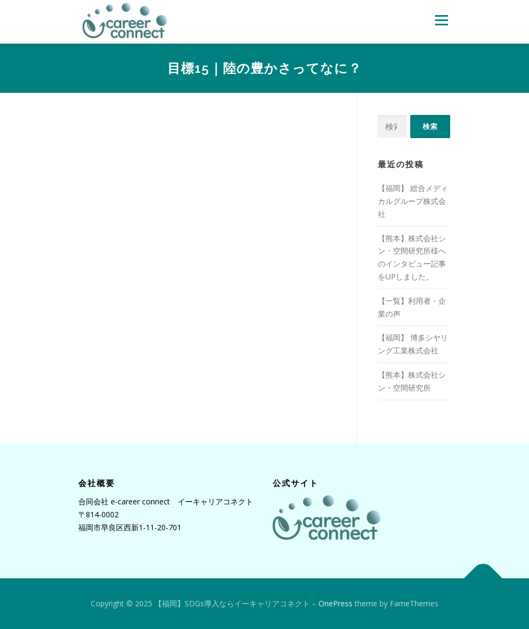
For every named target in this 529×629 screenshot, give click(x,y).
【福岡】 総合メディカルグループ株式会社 (413, 201)
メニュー (441, 20)
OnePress (335, 603)
